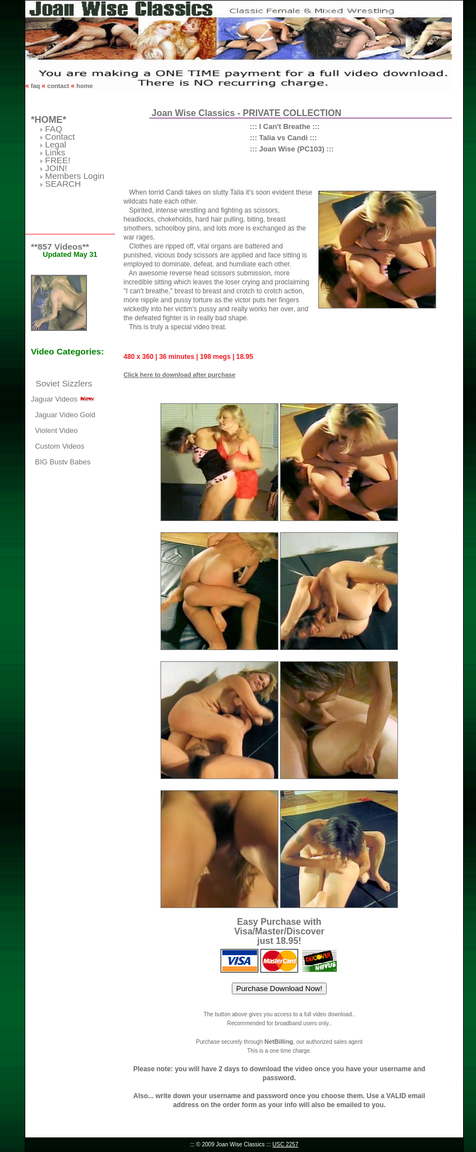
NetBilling (278, 1041)
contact (58, 85)
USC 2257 (285, 1144)
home (84, 85)
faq (35, 85)
